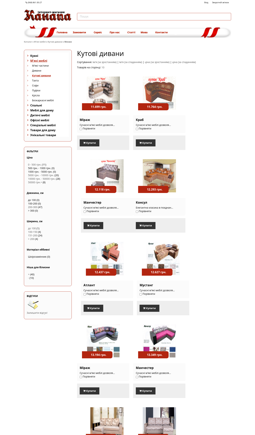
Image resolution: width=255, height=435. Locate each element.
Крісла (36, 95)
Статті (131, 32)
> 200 (31, 239)
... (217, 412)
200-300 (32, 207)
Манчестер (194, 120)
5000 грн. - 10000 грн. (41, 175)
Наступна (225, 412)
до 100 (32, 228)
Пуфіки (36, 90)
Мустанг (192, 202)
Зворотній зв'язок (220, 2)
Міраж (85, 120)
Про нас (116, 32)
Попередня (194, 412)
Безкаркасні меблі (43, 100)
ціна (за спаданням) (184, 62)
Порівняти (85, 402)
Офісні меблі (39, 120)
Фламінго (140, 367)
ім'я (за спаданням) (130, 62)
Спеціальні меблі (43, 125)
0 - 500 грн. (34, 164)
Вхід (206, 2)
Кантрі (85, 367)
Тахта (35, 80)
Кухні (34, 56)
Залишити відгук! (37, 312)
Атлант (138, 202)
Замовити (80, 32)
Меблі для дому (42, 110)
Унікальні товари (43, 135)
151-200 (32, 235)
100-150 (32, 232)
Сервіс (99, 32)
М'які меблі (40, 41)
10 (102, 67)
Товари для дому (42, 130)
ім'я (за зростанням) (105, 62)
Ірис (188, 285)
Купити (89, 142)
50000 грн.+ (35, 182)
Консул (85, 202)
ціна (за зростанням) (157, 62)
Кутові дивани (55, 41)
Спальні (36, 105)
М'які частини (40, 65)
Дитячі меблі (40, 115)
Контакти (161, 32)
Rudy (189, 367)
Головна (62, 32)
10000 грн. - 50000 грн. (41, 178)
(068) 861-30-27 (34, 2)
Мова (145, 32)
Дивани (36, 70)
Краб (136, 120)
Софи (35, 85)
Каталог (28, 41)
